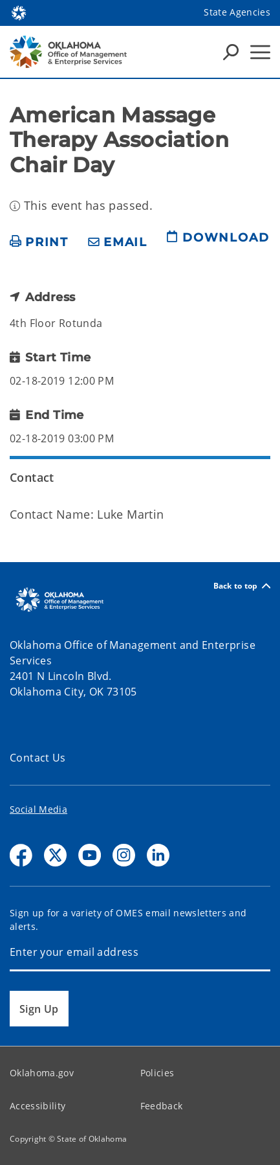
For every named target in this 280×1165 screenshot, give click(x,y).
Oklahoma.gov (42, 1073)
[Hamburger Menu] (260, 52)
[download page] (218, 242)
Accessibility (37, 1106)
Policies (157, 1073)
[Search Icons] (231, 52)
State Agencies (237, 12)
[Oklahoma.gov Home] (19, 12)
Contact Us (38, 758)
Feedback (161, 1106)
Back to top (241, 586)
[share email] (117, 242)
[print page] (39, 242)
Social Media (38, 809)
